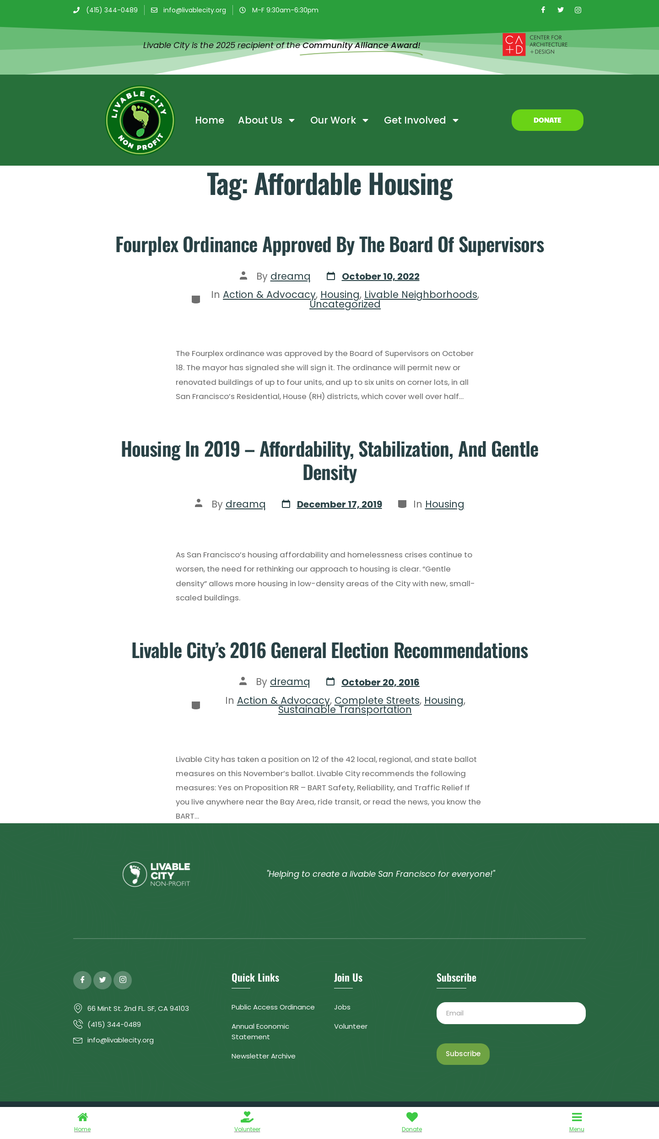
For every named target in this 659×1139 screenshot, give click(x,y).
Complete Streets (377, 700)
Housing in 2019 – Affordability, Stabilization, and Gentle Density (329, 460)
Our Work (340, 120)
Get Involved (422, 120)
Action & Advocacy (269, 294)
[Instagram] (578, 10)
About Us (267, 120)
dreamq (290, 276)
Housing (340, 294)
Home (209, 120)
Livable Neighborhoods (420, 294)
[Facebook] (543, 10)
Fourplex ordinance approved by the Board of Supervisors (329, 243)
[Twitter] (560, 10)
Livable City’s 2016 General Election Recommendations (329, 649)
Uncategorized (345, 304)
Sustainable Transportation (345, 709)
